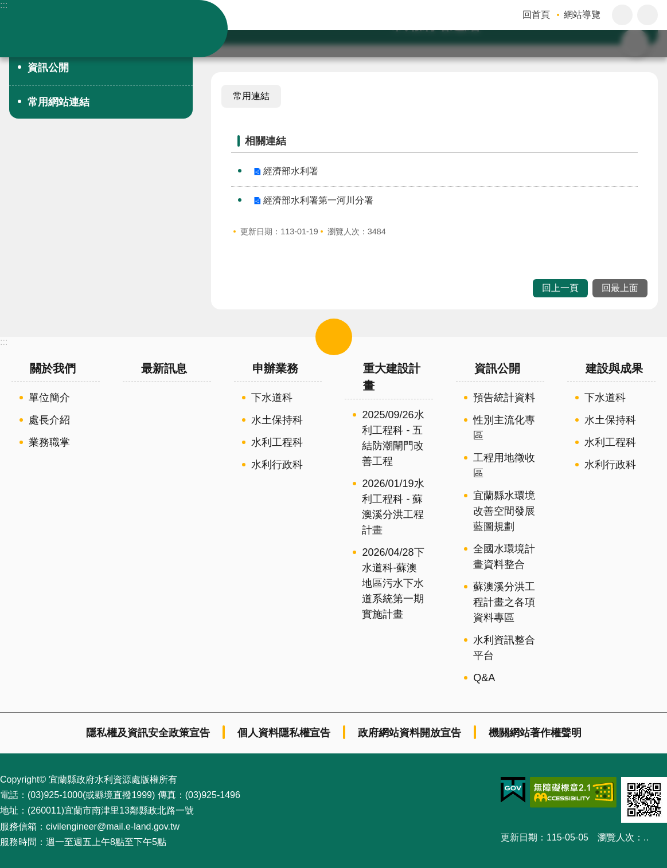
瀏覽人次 (616, 837)
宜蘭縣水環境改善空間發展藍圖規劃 (504, 511)
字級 (622, 15)
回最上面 (620, 288)
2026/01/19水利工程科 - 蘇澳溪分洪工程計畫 (393, 507)
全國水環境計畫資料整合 (504, 556)
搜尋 (647, 43)
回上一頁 (560, 288)
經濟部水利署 (290, 171)
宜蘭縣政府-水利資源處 (120, 28)
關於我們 (53, 368)
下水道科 (271, 397)
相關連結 (265, 141)
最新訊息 (164, 368)
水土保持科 (277, 420)
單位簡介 (49, 397)
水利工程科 (277, 442)
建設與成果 (614, 368)
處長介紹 (49, 420)
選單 (333, 337)
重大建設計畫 (391, 377)
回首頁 (536, 14)
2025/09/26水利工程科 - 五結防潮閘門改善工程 (393, 438)
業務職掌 (49, 442)
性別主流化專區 (504, 427)
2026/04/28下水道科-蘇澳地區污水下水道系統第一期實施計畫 (393, 583)
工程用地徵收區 (504, 465)
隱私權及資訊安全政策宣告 (148, 733)
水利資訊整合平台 (504, 647)
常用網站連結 (58, 102)
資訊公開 (48, 67)
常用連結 (251, 96)
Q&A (484, 678)
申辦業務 (275, 368)
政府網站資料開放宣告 (409, 733)
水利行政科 (277, 464)
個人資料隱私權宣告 (283, 733)
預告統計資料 (504, 397)
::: (3, 5)
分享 (647, 15)
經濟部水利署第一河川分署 (318, 200)
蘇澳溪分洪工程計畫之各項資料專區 (504, 602)
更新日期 (519, 837)
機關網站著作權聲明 (535, 733)
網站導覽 (582, 14)
